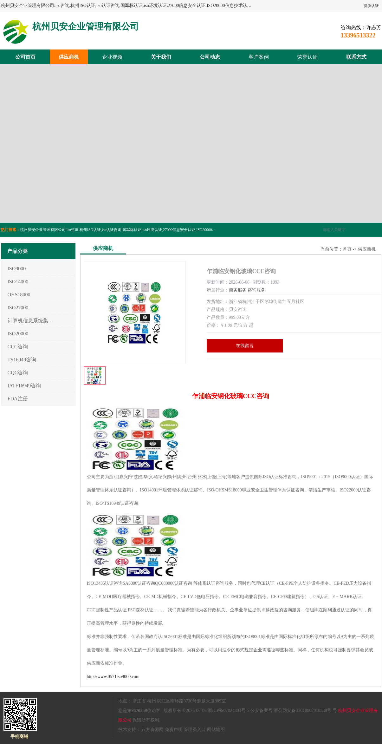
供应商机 (69, 57)
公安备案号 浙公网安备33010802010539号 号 (293, 710)
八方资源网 (152, 729)
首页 (347, 249)
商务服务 (238, 290)
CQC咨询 (18, 372)
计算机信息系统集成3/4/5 (31, 320)
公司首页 (25, 57)
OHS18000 (19, 294)
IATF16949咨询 (24, 385)
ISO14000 (18, 281)
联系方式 (356, 57)
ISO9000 (17, 268)
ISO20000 (18, 333)
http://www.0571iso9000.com (113, 676)
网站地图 (216, 729)
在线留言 (245, 345)
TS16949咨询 (22, 359)
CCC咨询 (18, 346)
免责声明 (174, 729)
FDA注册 (18, 398)
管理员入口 (195, 729)
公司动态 (210, 57)
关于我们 (161, 57)
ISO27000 (18, 307)
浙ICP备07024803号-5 (228, 710)
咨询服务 (256, 290)
